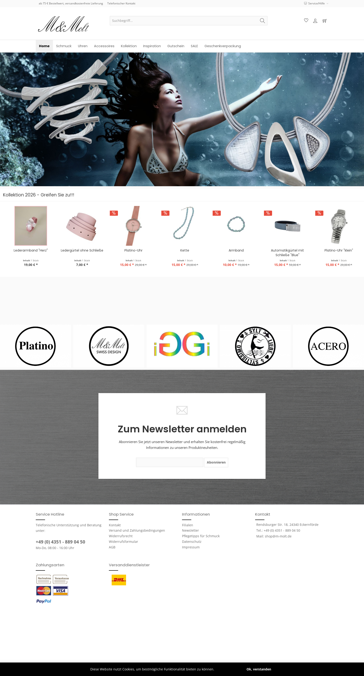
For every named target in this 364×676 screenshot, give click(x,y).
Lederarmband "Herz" (79, 250)
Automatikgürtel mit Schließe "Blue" (335, 252)
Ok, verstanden (259, 669)
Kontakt (115, 525)
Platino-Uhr (182, 250)
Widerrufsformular (123, 541)
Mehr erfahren (226, 669)
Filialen (187, 525)
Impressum (191, 547)
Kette (233, 250)
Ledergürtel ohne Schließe (130, 250)
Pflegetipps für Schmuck (201, 536)
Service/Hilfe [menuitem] (314, 3)
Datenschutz (192, 541)
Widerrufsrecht (121, 536)
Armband (284, 250)
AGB (112, 547)
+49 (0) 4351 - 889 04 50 (60, 542)
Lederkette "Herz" (28, 250)
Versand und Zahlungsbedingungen (137, 530)
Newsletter (190, 530)
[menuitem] (188, 20)
